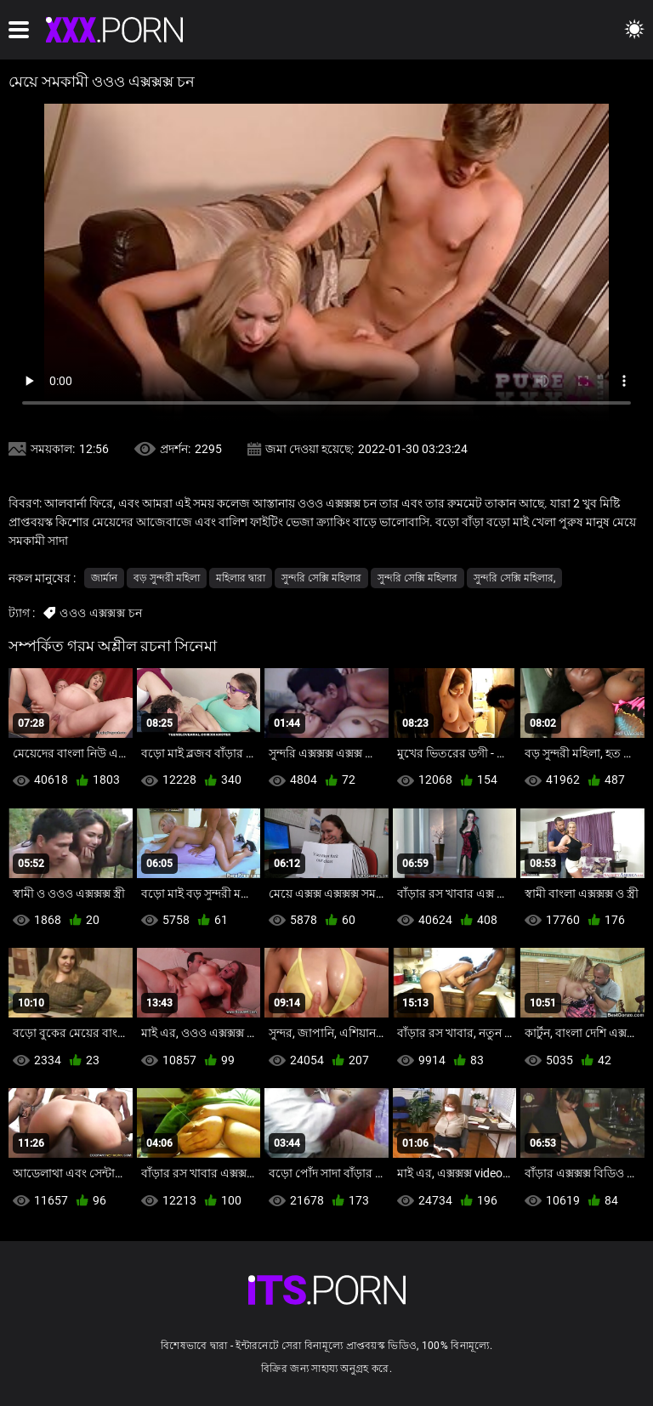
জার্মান (104, 578)
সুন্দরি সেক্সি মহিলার (321, 578)
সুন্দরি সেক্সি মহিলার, (514, 578)
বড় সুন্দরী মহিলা (166, 578)
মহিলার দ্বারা (240, 578)
